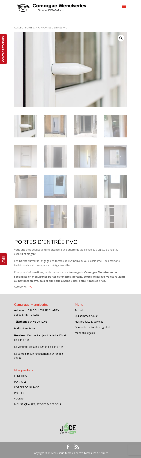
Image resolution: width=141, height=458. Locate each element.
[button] (121, 38)
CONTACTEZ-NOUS (3, 49)
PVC (38, 27)
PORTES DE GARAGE (26, 387)
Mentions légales (85, 333)
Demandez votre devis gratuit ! (93, 327)
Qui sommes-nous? (86, 316)
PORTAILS (20, 381)
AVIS (3, 259)
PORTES (29, 27)
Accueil (18, 27)
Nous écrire (28, 328)
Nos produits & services (89, 321)
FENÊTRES (20, 376)
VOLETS (19, 398)
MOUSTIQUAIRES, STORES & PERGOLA (38, 404)
